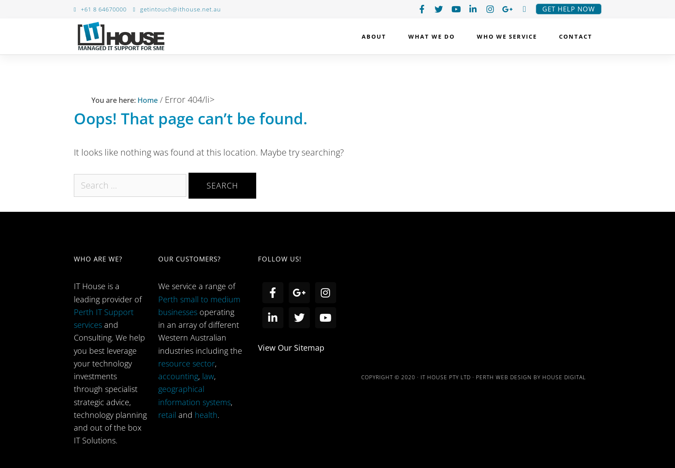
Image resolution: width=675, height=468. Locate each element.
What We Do (433, 36)
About (376, 36)
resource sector (186, 363)
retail (168, 415)
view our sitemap (291, 347)
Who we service (509, 36)
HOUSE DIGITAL (564, 377)
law (208, 376)
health (206, 415)
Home (147, 100)
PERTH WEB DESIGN (504, 377)
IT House (121, 38)
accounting (178, 376)
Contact (575, 36)
